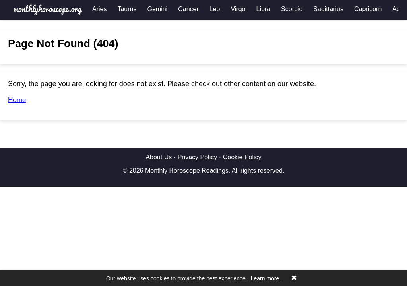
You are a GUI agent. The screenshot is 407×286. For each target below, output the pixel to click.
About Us (158, 157)
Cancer (188, 9)
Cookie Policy (242, 157)
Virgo (238, 9)
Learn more (265, 278)
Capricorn (368, 9)
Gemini (157, 9)
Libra (263, 9)
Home (17, 100)
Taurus (126, 9)
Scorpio (291, 9)
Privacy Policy (197, 157)
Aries (99, 9)
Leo (214, 9)
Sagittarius (328, 9)
